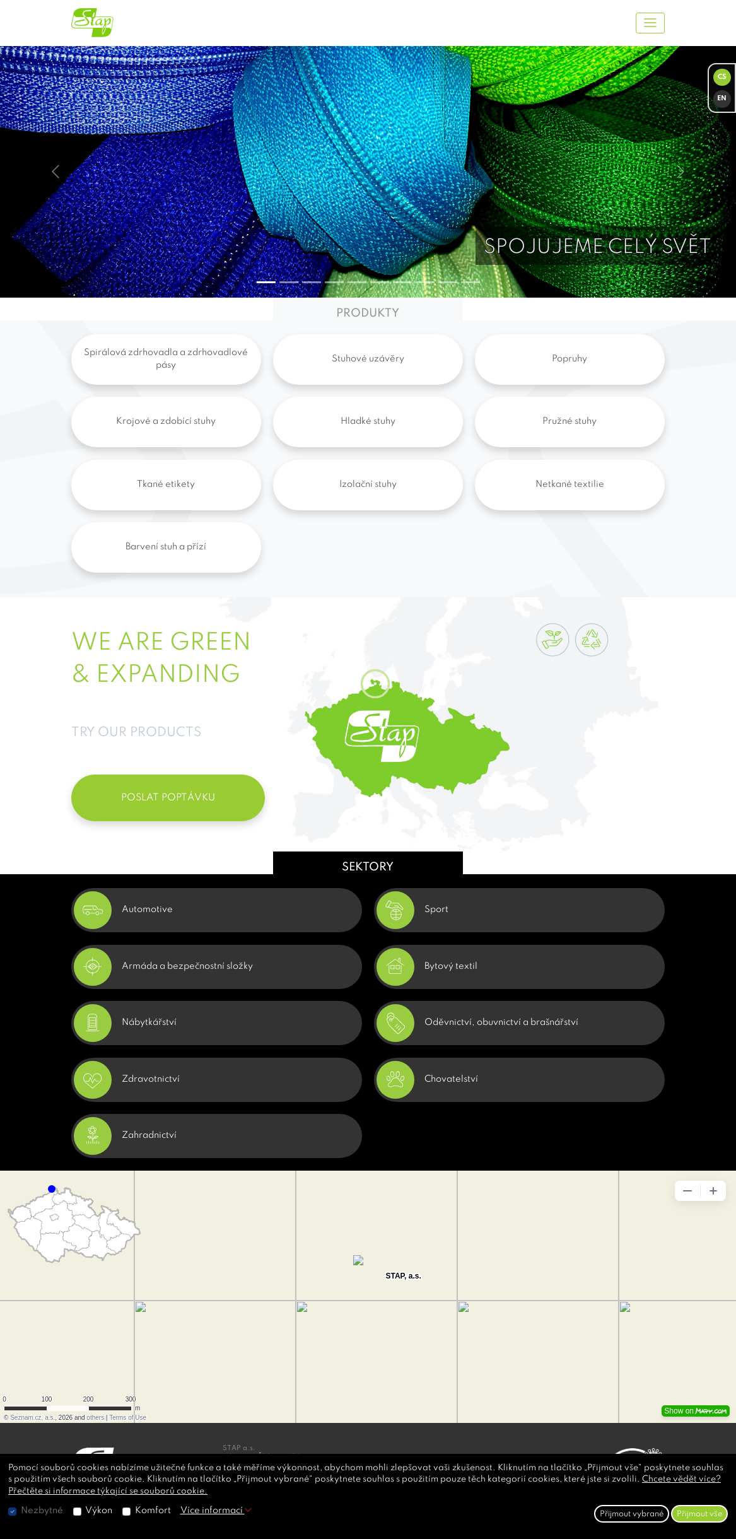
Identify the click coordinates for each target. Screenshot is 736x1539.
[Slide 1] (288, 282)
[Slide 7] (425, 282)
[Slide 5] (379, 282)
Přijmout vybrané (632, 1514)
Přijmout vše (700, 1514)
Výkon (98, 1510)
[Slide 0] (266, 282)
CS (722, 77)
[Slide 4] (357, 282)
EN (722, 98)
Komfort (153, 1510)
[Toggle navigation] (650, 23)
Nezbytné (42, 1510)
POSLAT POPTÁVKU (168, 798)
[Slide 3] (334, 282)
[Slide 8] (447, 282)
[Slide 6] (402, 282)
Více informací (216, 1510)
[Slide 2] (311, 282)
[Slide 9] (470, 282)
